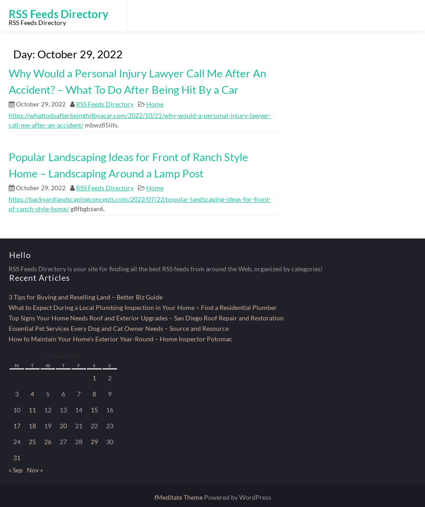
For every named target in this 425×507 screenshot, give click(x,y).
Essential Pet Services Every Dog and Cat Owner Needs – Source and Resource (119, 328)
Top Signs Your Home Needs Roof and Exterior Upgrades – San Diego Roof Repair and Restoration (146, 318)
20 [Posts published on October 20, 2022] (63, 426)
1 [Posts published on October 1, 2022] (94, 378)
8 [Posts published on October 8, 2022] (94, 394)
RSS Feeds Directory (104, 104)
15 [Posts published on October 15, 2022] (94, 410)
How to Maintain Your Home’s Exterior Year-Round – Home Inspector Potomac (120, 339)
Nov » (35, 470)
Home (155, 104)
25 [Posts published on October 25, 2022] (32, 442)
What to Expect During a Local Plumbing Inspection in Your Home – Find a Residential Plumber (143, 307)
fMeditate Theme (179, 497)
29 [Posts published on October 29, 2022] (94, 442)
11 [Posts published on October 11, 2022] (32, 410)
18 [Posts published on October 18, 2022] (32, 426)
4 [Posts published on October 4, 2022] (32, 394)
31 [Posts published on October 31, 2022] (16, 457)
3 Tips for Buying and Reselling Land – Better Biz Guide (86, 297)
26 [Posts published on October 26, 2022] (47, 442)
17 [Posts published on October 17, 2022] (16, 426)
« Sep (16, 470)
